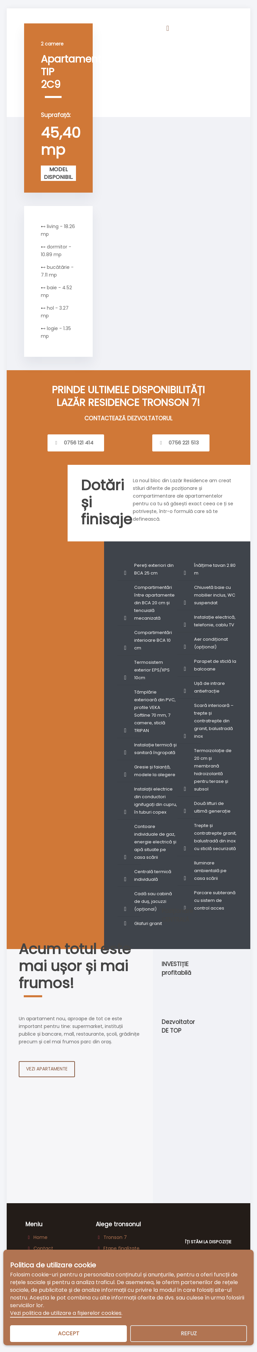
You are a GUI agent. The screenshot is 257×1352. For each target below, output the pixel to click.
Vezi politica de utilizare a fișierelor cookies (65, 1313)
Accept (68, 1333)
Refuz (189, 1333)
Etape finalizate (121, 1248)
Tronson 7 (115, 1237)
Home (40, 1237)
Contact (43, 1248)
